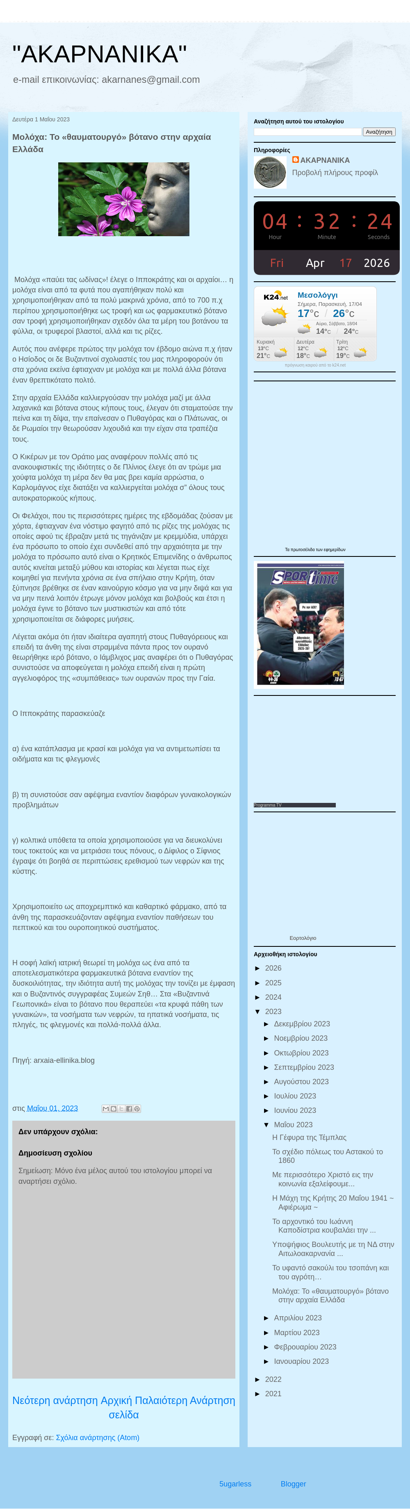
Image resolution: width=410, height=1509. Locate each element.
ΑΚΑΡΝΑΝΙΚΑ (325, 160)
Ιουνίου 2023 (296, 1110)
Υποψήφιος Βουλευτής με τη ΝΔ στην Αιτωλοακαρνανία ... (333, 1249)
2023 (274, 1012)
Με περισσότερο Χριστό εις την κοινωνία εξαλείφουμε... (322, 1179)
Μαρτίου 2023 (297, 1333)
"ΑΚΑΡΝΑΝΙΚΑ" (99, 54)
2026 (274, 968)
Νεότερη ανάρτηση (55, 1400)
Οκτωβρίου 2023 (302, 1053)
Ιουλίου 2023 (296, 1096)
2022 (274, 1379)
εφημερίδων (335, 549)
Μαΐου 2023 (294, 1125)
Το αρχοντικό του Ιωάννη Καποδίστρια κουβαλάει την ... (324, 1226)
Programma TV (268, 805)
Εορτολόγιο (302, 938)
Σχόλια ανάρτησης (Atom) (97, 1438)
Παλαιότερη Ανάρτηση (185, 1400)
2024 (274, 997)
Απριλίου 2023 (299, 1318)
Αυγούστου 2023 (302, 1082)
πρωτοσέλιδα (303, 549)
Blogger (293, 1484)
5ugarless (235, 1484)
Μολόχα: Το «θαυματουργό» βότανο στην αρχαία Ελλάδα (330, 1295)
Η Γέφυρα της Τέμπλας (309, 1137)
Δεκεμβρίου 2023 (303, 1024)
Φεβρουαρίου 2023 (306, 1347)
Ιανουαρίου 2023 (302, 1361)
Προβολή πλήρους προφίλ (335, 173)
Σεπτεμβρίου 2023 (305, 1067)
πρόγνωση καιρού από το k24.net (315, 365)
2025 (274, 983)
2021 (274, 1394)
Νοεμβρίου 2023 (302, 1038)
